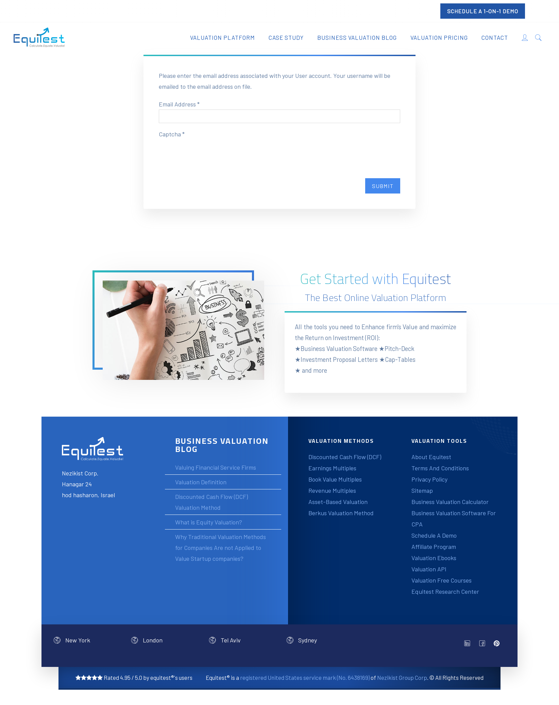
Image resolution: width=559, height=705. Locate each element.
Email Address (179, 104)
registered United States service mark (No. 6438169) (305, 677)
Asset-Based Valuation (338, 501)
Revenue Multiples (332, 490)
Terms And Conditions (440, 468)
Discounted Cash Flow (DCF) (344, 456)
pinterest (499, 643)
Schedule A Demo (434, 535)
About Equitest (431, 456)
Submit (382, 186)
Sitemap (422, 490)
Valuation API (428, 569)
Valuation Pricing (439, 37)
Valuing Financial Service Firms (215, 467)
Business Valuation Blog (357, 37)
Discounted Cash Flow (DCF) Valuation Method (211, 502)
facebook (484, 645)
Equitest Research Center (445, 591)
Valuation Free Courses (441, 580)
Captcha (172, 134)
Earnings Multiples (332, 468)
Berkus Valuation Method (341, 513)
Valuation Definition (200, 482)
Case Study (286, 37)
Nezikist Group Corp (402, 677)
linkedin (469, 645)
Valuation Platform (222, 37)
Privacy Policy (429, 479)
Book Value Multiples (335, 479)
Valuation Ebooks (433, 557)
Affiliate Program (433, 546)
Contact (494, 37)
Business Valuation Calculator (450, 501)
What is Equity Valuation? (208, 522)
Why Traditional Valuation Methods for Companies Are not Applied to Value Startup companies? (220, 547)
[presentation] (210, 152)
